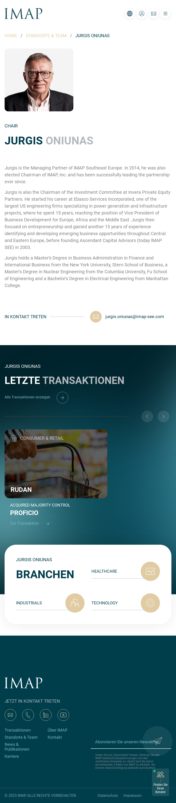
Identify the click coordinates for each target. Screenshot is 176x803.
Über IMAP (57, 730)
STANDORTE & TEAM (46, 35)
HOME (11, 35)
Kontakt (55, 737)
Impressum (133, 795)
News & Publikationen (17, 747)
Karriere (12, 756)
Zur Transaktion (32, 524)
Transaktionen (18, 730)
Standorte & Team (21, 737)
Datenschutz (108, 795)
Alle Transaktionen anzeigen (36, 397)
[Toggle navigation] (165, 13)
